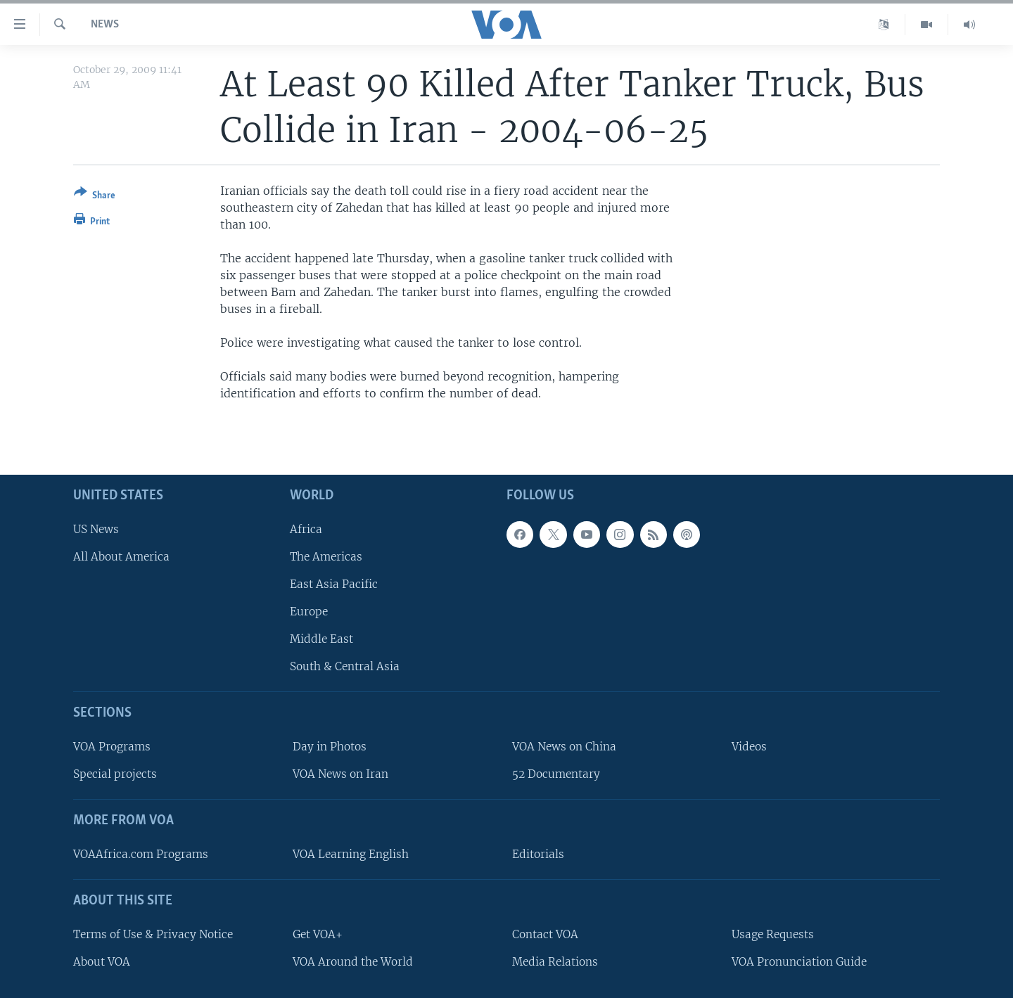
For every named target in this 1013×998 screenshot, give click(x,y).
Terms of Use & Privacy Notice (153, 933)
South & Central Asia (345, 666)
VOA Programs (112, 746)
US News (96, 528)
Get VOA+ (318, 933)
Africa (306, 528)
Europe (309, 611)
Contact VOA (545, 933)
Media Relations (555, 961)
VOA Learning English (351, 854)
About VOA (101, 961)
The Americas (326, 556)
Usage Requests (773, 933)
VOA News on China (564, 746)
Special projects (115, 774)
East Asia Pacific (334, 584)
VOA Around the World (353, 961)
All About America (121, 556)
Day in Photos (330, 746)
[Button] (94, 196)
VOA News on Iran (340, 774)
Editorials (538, 854)
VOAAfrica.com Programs (140, 854)
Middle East (321, 639)
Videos (749, 746)
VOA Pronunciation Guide (799, 961)
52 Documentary (556, 774)
